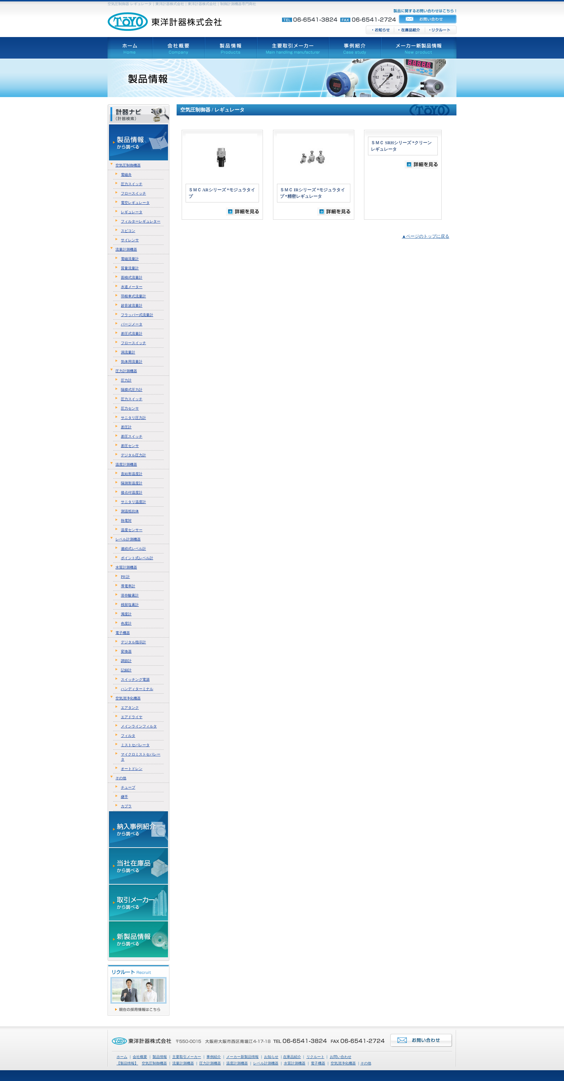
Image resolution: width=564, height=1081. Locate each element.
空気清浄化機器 (128, 698)
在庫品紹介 (292, 1057)
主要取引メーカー (186, 1057)
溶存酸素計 (130, 595)
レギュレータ (131, 212)
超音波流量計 (131, 305)
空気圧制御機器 (128, 165)
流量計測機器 (126, 249)
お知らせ (271, 1057)
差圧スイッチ (131, 436)
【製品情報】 (127, 1063)
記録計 (126, 670)
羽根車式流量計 (133, 296)
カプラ (126, 806)
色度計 (126, 623)
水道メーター (131, 287)
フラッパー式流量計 (137, 315)
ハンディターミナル (137, 689)
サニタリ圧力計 (133, 418)
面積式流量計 (131, 277)
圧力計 (126, 380)
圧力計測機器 (126, 371)
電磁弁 (126, 175)
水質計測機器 (126, 567)
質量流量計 (130, 268)
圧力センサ (130, 408)
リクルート (315, 1057)
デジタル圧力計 (133, 455)
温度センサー (131, 530)
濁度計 (126, 614)
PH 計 (125, 577)
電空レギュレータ (135, 203)
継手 (124, 797)
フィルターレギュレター (140, 221)
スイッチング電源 (135, 679)
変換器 (126, 651)
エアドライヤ (131, 717)
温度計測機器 (126, 464)
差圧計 (126, 427)
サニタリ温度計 (133, 502)
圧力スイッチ (131, 184)
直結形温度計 (131, 474)
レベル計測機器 (128, 539)
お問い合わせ (340, 1057)
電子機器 (122, 633)
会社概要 (140, 1057)
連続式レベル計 (133, 549)
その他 (120, 778)
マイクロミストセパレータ (140, 756)
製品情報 (160, 1057)
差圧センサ (130, 446)
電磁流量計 (130, 259)
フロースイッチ (133, 193)
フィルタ (128, 736)
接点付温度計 (131, 492)
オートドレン (131, 769)
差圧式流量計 (131, 334)
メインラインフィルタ (139, 726)
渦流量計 (128, 352)
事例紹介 (213, 1057)
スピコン (128, 231)
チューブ (128, 787)
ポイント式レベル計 (137, 558)
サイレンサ (130, 240)
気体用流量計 (131, 362)
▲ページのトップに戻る (425, 236)
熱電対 (126, 521)
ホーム (122, 1057)
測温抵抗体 (130, 511)
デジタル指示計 (133, 642)
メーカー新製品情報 (242, 1057)
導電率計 (128, 586)
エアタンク (130, 708)
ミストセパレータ (135, 745)
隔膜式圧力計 (131, 390)
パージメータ (131, 324)
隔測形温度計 (131, 483)
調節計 (126, 661)
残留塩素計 (130, 605)
